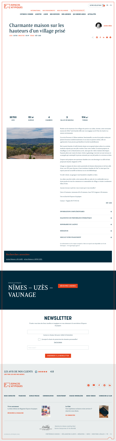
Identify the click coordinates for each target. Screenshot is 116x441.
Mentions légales (98, 434)
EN (111, 5)
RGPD (88, 434)
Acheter (38, 14)
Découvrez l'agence (68, 286)
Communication (48, 396)
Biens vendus (91, 396)
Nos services (55, 14)
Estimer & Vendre (26, 14)
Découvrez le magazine (16, 413)
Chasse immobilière (76, 396)
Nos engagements (49, 10)
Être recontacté (78, 10)
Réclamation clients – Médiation (73, 434)
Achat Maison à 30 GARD (14, 259)
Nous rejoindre (62, 10)
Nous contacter (9, 396)
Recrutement (61, 396)
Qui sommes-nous (79, 14)
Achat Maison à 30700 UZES (33, 259)
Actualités (92, 14)
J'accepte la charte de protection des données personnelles (60, 339)
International (36, 10)
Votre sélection (97, 5)
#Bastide (21, 35)
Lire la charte (58, 342)
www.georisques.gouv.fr (73, 245)
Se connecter (70, 415)
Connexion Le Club (105, 396)
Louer (46, 14)
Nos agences (66, 14)
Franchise (22, 396)
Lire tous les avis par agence (14, 374)
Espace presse (34, 396)
